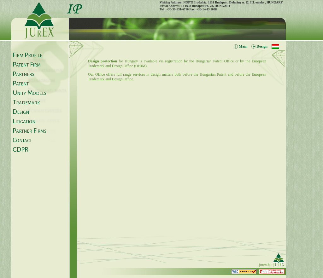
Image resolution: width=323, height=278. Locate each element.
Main (243, 46)
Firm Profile (27, 54)
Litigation (24, 121)
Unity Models (29, 92)
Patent (21, 83)
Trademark (26, 102)
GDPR (20, 149)
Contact (22, 139)
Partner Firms (29, 130)
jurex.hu (265, 265)
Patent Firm (27, 64)
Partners (23, 73)
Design (21, 111)
